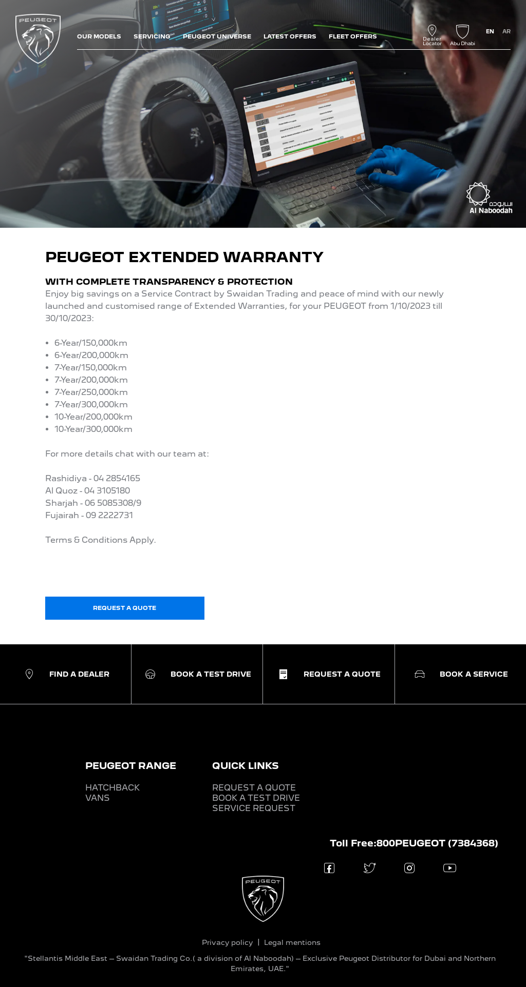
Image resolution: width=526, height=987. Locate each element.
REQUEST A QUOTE (254, 788)
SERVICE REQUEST (253, 808)
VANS (97, 798)
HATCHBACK (112, 788)
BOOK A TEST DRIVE (256, 798)
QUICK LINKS (245, 765)
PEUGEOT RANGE (130, 765)
